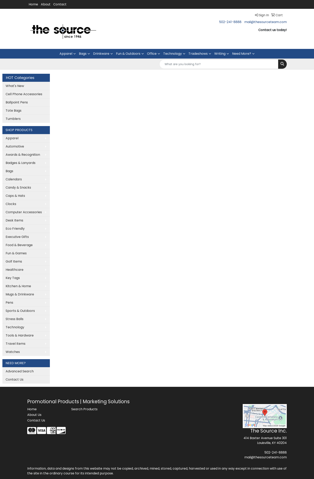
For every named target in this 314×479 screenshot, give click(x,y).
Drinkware (101, 53)
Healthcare (14, 269)
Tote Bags (13, 110)
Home (33, 4)
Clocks (11, 204)
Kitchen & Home (18, 286)
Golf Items (14, 261)
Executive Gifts (17, 236)
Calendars (14, 179)
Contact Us (14, 379)
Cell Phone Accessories (24, 94)
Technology (172, 53)
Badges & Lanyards (20, 163)
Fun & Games (16, 253)
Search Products (84, 409)
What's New (15, 86)
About (45, 4)
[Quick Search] (218, 64)
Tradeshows (198, 53)
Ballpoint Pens (17, 102)
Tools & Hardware (20, 335)
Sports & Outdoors (20, 310)
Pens (9, 302)
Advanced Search (20, 371)
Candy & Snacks (18, 187)
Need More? (241, 53)
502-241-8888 (230, 22)
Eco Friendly (15, 228)
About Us (34, 414)
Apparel (65, 53)
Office (152, 53)
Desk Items (14, 220)
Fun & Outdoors (128, 53)
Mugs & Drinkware (20, 294)
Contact (59, 4)
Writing (219, 53)
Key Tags (13, 278)
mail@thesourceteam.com (265, 22)
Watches (13, 352)
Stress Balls (14, 319)
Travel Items (15, 343)
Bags (83, 53)
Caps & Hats (15, 195)
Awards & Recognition (23, 154)
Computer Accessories (24, 212)
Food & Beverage (19, 245)
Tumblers (13, 118)
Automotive (15, 146)
